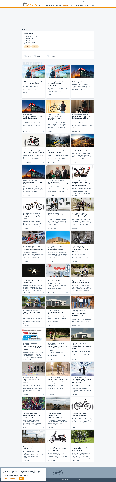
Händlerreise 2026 (82, 5)
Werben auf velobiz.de (71, 479)
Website (35, 46)
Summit (71, 5)
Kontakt (62, 479)
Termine (58, 5)
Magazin (41, 5)
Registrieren (86, 1)
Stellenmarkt (50, 5)
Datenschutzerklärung (53, 479)
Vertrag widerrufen (82, 479)
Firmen (65, 5)
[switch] (25, 56)
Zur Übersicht (26, 29)
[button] (21, 478)
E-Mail (27, 46)
